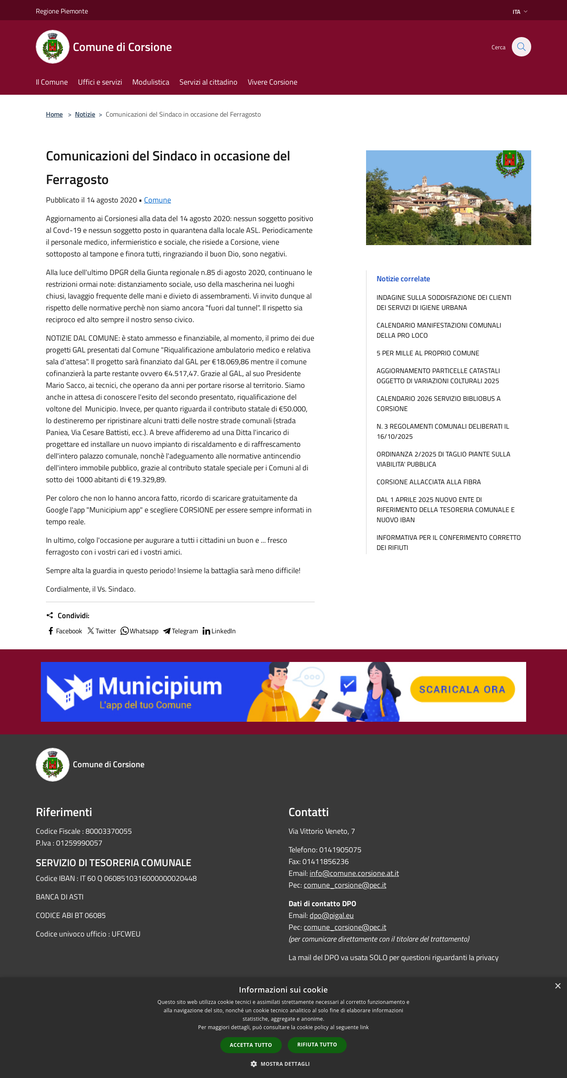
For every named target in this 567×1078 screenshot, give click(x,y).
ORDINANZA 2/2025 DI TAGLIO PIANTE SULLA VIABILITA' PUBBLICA (444, 459)
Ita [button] (521, 11)
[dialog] (283, 1027)
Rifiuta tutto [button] (317, 1044)
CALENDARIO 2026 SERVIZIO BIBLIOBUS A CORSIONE (439, 403)
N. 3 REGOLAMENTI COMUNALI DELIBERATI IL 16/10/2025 (443, 431)
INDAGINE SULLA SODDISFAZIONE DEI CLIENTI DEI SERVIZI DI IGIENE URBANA (444, 302)
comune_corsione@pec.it (345, 885)
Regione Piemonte (62, 11)
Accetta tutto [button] (251, 1045)
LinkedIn (218, 631)
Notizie (85, 114)
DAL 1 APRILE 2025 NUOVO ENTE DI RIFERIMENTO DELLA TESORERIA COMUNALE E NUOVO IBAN (446, 509)
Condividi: (67, 616)
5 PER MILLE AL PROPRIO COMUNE (428, 353)
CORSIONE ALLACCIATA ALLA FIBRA (429, 482)
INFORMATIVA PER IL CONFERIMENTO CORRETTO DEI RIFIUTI (449, 542)
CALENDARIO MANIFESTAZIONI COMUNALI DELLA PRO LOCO (439, 330)
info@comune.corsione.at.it (354, 873)
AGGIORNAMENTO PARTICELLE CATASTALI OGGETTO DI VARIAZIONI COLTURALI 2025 (438, 376)
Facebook (64, 631)
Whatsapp (139, 631)
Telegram (180, 631)
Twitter (101, 631)
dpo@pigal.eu (332, 915)
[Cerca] (521, 47)
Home (54, 114)
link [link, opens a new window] (364, 1027)
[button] (283, 1063)
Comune (157, 199)
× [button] (557, 986)
